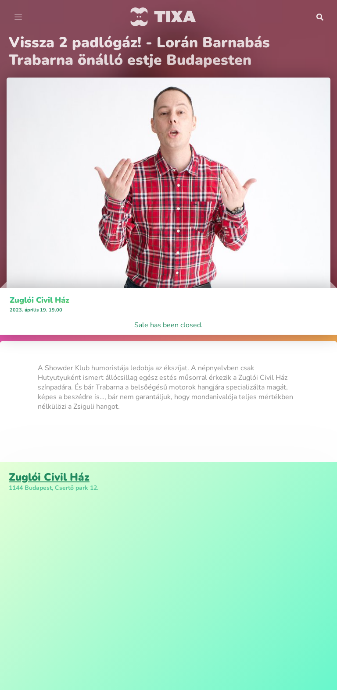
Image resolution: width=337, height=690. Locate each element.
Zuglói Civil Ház (39, 300)
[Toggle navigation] (18, 17)
